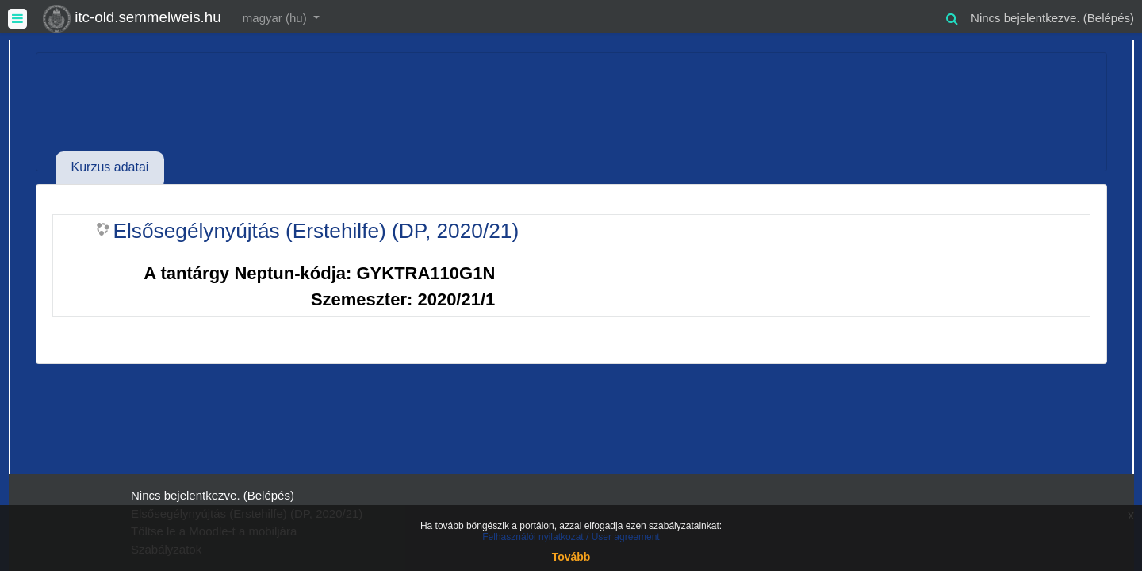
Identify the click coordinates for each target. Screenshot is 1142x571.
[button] (951, 16)
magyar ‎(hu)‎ (276, 18)
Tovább (571, 556)
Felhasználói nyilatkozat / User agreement (570, 536)
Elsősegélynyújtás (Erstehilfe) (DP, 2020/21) (316, 231)
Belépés (1108, 18)
